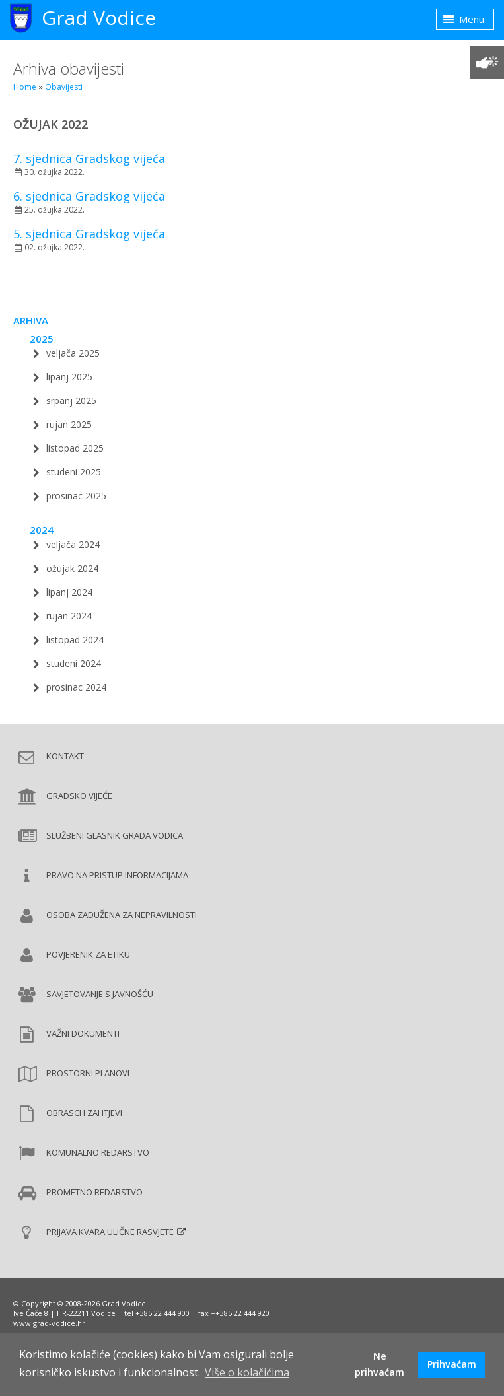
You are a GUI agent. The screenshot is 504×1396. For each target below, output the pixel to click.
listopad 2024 (75, 639)
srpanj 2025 (71, 400)
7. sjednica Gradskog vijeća (89, 158)
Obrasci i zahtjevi (84, 1113)
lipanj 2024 (69, 592)
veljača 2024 (73, 544)
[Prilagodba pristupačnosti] (487, 62)
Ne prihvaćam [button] (379, 1364)
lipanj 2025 (69, 376)
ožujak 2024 (72, 568)
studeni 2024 (73, 663)
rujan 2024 (69, 616)
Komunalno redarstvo (97, 1152)
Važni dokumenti (83, 1033)
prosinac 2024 (76, 687)
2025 (42, 338)
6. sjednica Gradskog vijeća (89, 196)
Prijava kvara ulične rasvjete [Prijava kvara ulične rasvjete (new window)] (110, 1232)
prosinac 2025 (76, 495)
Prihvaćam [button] (451, 1364)
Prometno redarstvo (94, 1192)
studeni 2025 (73, 472)
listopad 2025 (75, 448)
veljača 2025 (73, 353)
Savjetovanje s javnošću (99, 994)
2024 (42, 529)
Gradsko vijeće (79, 796)
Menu (463, 19)
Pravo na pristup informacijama (117, 875)
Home (24, 86)
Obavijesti (64, 86)
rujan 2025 (69, 424)
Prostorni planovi (87, 1073)
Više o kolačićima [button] (247, 1372)
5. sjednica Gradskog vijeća (89, 234)
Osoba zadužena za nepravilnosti (121, 915)
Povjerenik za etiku (88, 954)
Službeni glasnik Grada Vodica (114, 835)
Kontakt (65, 756)
